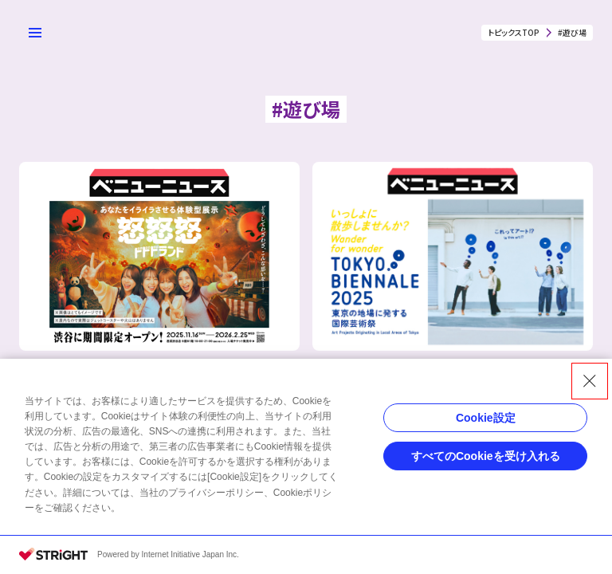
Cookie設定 (486, 417)
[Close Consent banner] (589, 381)
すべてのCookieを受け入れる (485, 456)
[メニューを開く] (35, 32)
